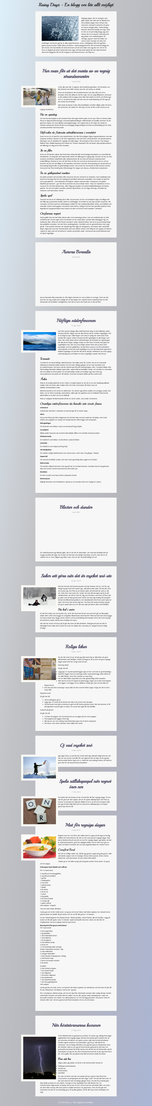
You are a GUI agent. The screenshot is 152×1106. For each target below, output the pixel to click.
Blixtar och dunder (76, 507)
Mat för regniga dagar (85, 825)
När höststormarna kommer (76, 1025)
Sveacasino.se (63, 1078)
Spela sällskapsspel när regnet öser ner (85, 784)
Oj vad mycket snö (76, 745)
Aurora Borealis (76, 252)
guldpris (77, 600)
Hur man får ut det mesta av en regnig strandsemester (76, 73)
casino (85, 1040)
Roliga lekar (76, 647)
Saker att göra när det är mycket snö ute (76, 576)
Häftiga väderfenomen (76, 320)
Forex (67, 602)
